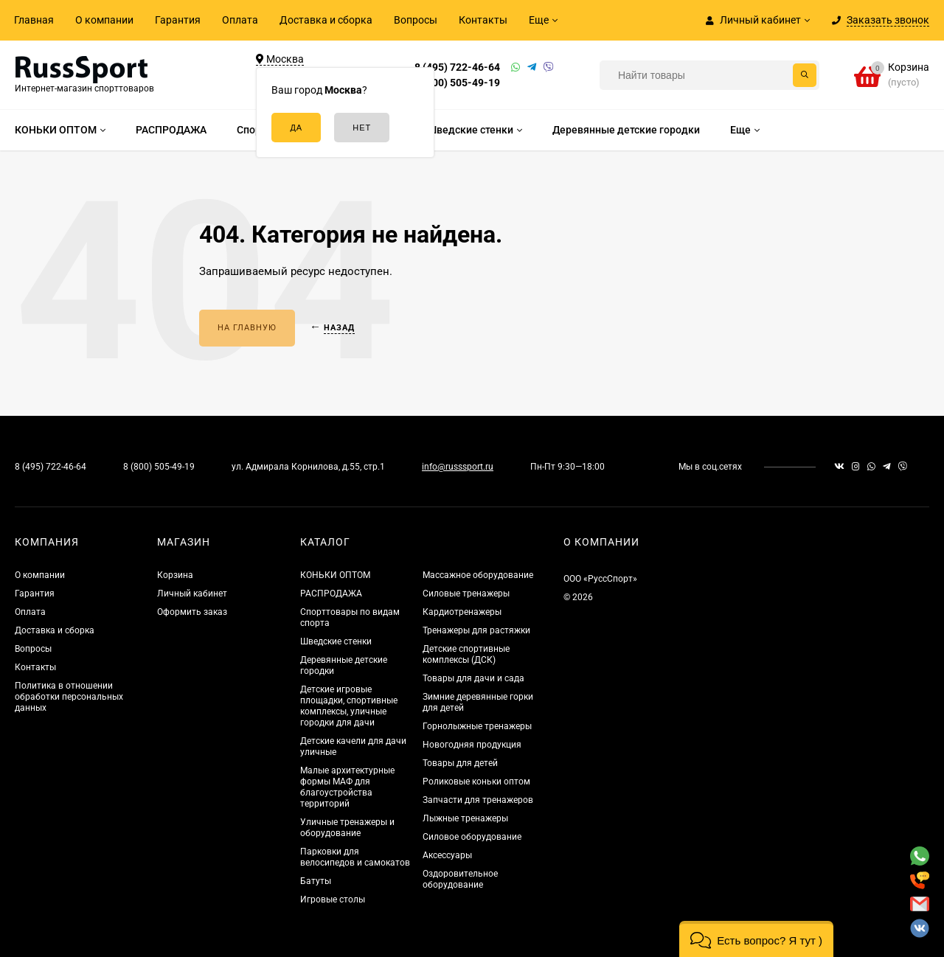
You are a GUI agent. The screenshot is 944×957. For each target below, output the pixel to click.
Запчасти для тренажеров (478, 800)
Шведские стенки (336, 641)
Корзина (175, 575)
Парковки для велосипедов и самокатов (355, 857)
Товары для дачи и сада (473, 678)
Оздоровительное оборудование (460, 879)
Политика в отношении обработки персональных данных (69, 697)
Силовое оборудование (472, 837)
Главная (34, 20)
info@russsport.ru (457, 467)
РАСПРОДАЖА (331, 593)
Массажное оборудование (478, 575)
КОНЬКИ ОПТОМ (335, 575)
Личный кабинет (192, 593)
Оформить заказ (192, 612)
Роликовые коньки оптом (476, 781)
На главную (247, 328)
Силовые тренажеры (466, 593)
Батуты (315, 881)
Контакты (483, 20)
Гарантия (178, 20)
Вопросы (415, 20)
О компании (104, 20)
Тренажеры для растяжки (476, 630)
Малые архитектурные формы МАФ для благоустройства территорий (347, 787)
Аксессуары (447, 855)
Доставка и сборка (326, 20)
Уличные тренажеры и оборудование (347, 827)
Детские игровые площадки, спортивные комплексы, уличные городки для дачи (349, 706)
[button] (756, 939)
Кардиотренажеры (462, 612)
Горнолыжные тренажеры (477, 726)
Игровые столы (332, 899)
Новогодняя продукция (472, 745)
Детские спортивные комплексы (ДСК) (466, 654)
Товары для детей (460, 763)
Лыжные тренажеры (465, 818)
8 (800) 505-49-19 (457, 82)
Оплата (240, 20)
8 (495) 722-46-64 (457, 67)
